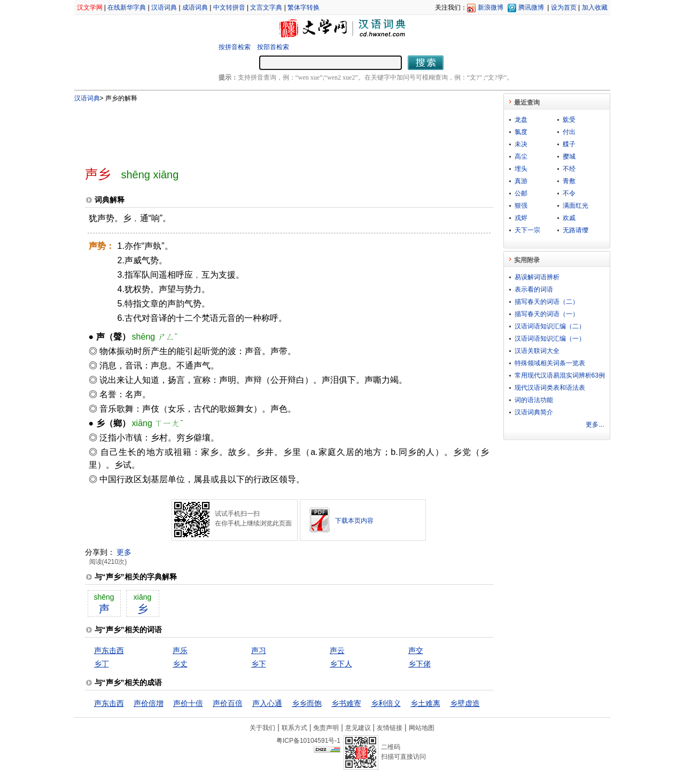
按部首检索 (273, 47)
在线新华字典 (126, 7)
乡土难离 (425, 703)
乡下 (258, 663)
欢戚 (569, 218)
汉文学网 (90, 7)
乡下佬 (419, 663)
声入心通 (267, 703)
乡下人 (341, 663)
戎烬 (521, 218)
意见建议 (358, 728)
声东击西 (109, 650)
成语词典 (195, 7)
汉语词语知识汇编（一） (550, 338)
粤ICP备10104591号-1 (308, 740)
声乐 (180, 650)
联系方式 (294, 728)
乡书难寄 (346, 703)
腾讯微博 (531, 7)
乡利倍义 (386, 703)
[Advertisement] (271, 130)
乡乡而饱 (307, 703)
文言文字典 (266, 7)
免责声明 (326, 728)
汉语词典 (164, 7)
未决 (521, 144)
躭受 (569, 119)
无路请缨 (575, 230)
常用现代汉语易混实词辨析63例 (560, 375)
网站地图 (421, 728)
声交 (415, 650)
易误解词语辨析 (537, 277)
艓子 (569, 144)
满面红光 (575, 205)
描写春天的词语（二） (547, 301)
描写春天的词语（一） (547, 314)
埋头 (521, 168)
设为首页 (564, 7)
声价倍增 (149, 703)
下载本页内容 (354, 520)
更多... (595, 424)
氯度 (521, 132)
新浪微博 (490, 7)
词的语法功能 (534, 400)
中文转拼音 (229, 7)
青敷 (569, 181)
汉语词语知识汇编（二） (550, 326)
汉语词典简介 (534, 412)
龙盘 (521, 119)
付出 (569, 132)
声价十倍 (188, 703)
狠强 (521, 205)
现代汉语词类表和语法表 (550, 387)
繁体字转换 (303, 7)
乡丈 (180, 663)
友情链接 (389, 728)
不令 (569, 193)
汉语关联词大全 (537, 351)
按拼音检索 (235, 47)
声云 (337, 650)
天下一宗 (527, 230)
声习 (258, 650)
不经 (569, 168)
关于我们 (262, 728)
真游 (521, 181)
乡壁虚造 (465, 703)
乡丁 (101, 663)
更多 (123, 552)
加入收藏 (595, 7)
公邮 (521, 193)
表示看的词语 (534, 289)
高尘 (521, 156)
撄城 (569, 156)
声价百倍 (228, 703)
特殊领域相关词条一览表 (550, 363)
